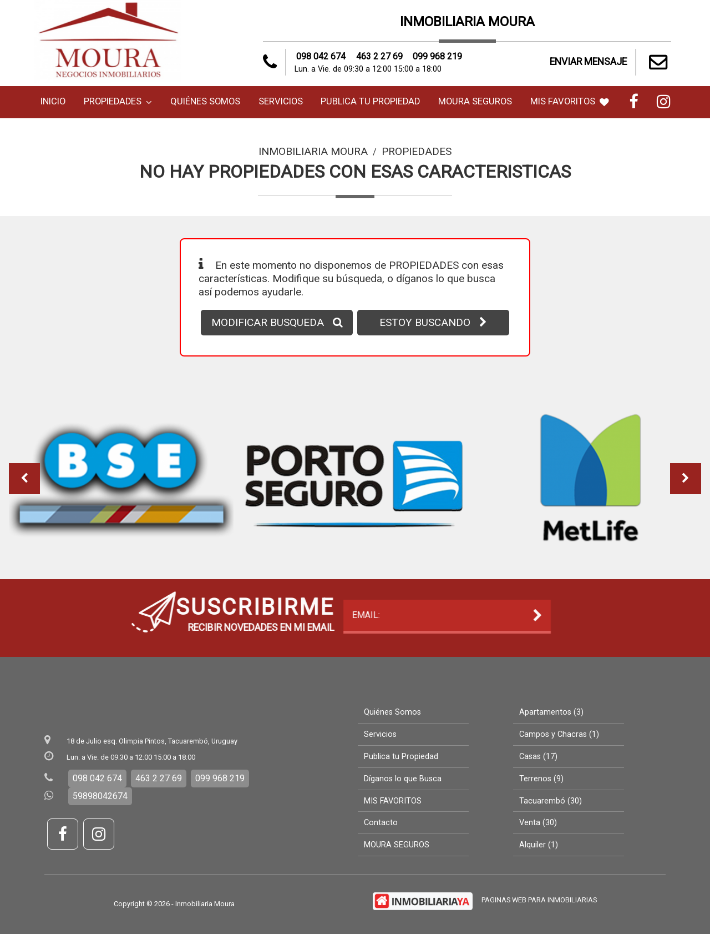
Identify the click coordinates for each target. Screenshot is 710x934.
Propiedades (118, 101)
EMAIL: (143, 615)
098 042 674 (321, 56)
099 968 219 (437, 56)
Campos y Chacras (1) (559, 734)
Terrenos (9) (541, 779)
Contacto (381, 822)
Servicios (280, 101)
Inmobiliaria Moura (313, 151)
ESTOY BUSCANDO (433, 322)
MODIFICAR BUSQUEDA (277, 322)
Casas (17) (538, 756)
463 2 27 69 (379, 56)
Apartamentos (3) (551, 712)
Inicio (52, 101)
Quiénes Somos (205, 101)
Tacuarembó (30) (550, 801)
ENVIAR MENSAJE (610, 62)
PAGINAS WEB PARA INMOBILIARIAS (539, 900)
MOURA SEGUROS (475, 101)
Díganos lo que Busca (403, 779)
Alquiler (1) (538, 845)
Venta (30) (538, 822)
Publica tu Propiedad (370, 101)
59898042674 (100, 796)
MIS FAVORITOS (569, 101)
